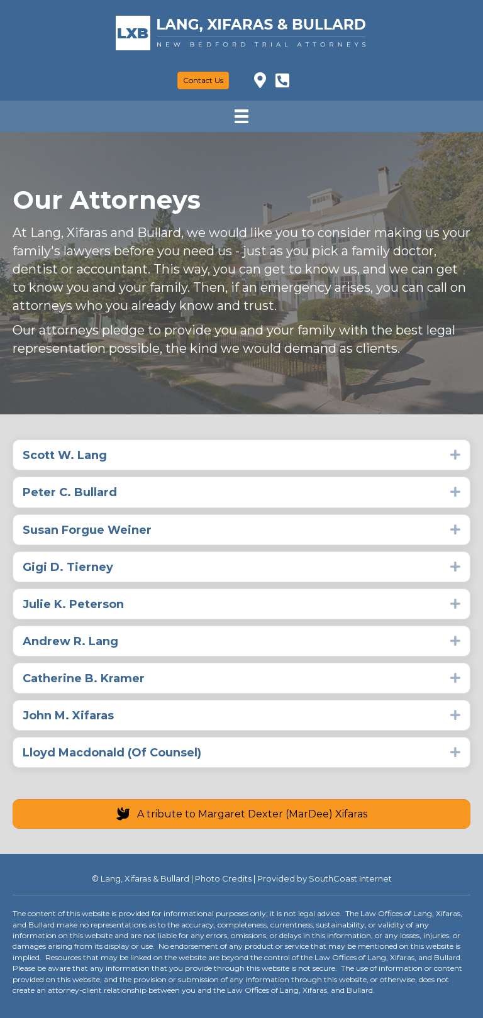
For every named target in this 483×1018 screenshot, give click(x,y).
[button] (455, 454)
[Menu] (241, 116)
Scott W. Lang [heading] (65, 455)
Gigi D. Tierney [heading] (68, 567)
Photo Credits (223, 878)
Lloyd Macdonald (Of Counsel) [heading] (112, 753)
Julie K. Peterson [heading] (73, 604)
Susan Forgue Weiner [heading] (87, 530)
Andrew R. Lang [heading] (70, 641)
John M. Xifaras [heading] (68, 715)
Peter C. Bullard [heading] (70, 492)
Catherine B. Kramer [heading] (84, 678)
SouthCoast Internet (350, 878)
